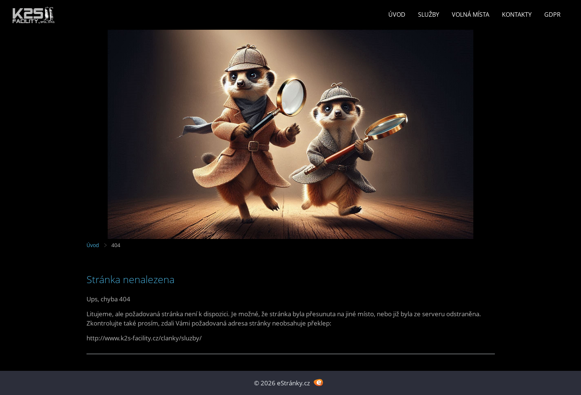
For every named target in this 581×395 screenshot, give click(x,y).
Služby (428, 14)
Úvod (396, 14)
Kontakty (517, 14)
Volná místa (470, 14)
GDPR (552, 14)
